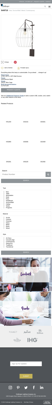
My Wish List (29, 1)
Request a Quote (39, 1)
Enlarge (7, 62)
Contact (48, 1)
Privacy (31, 353)
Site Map (26, 353)
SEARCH (26, 131)
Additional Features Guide (15, 95)
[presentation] (26, 320)
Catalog (21, 1)
